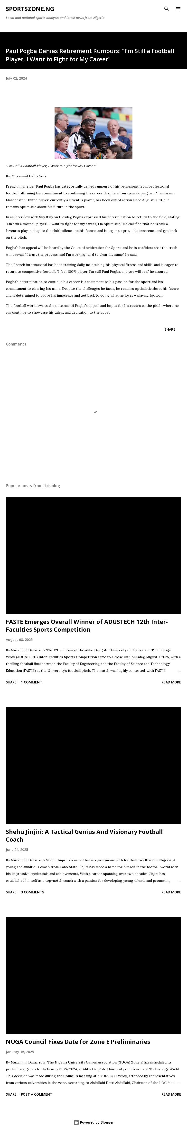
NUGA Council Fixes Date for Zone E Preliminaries (78, 1041)
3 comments (32, 892)
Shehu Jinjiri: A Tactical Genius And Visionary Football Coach (84, 835)
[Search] (166, 9)
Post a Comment (36, 1094)
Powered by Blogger (93, 1122)
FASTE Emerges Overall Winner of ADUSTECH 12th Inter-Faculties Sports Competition (87, 625)
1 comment (31, 682)
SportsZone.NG (30, 9)
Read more (171, 682)
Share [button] (170, 329)
